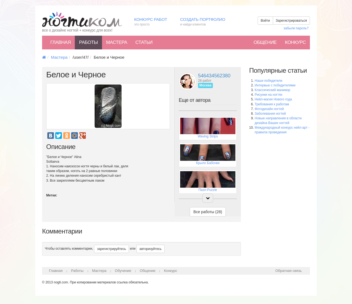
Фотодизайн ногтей (269, 109)
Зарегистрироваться (291, 20)
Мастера (116, 42)
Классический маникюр (272, 90)
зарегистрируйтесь (111, 249)
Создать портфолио (206, 22)
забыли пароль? (296, 28)
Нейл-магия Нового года (273, 99)
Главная (60, 42)
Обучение (123, 271)
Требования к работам (272, 104)
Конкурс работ (153, 22)
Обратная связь (288, 271)
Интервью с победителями (275, 85)
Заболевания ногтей (270, 114)
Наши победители (268, 81)
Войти (265, 20)
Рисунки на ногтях (268, 95)
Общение (265, 42)
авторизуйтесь (150, 249)
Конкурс (295, 42)
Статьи (143, 42)
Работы (88, 42)
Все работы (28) (207, 212)
